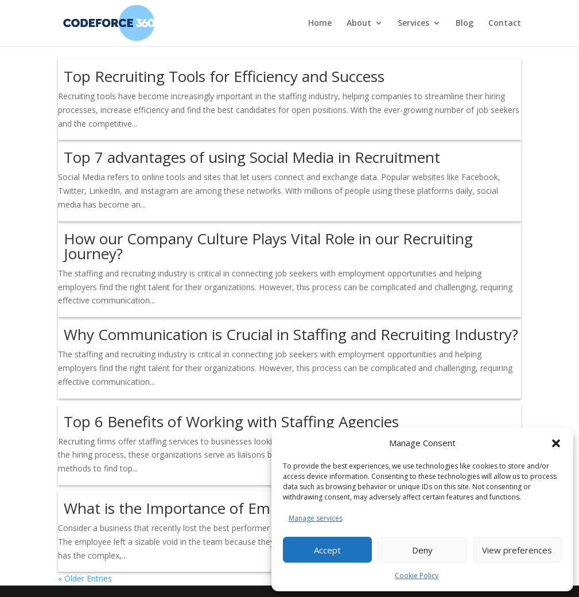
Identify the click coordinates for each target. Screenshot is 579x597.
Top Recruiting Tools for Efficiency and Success (224, 76)
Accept (327, 550)
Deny (422, 550)
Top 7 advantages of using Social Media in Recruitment (252, 157)
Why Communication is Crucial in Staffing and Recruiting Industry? (291, 334)
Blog (464, 23)
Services (413, 23)
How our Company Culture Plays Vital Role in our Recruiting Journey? (268, 246)
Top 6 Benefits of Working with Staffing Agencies (231, 421)
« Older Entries (85, 578)
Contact (504, 23)
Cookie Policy (416, 575)
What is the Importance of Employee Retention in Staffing (262, 508)
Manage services (316, 518)
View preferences (517, 550)
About (359, 23)
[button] (556, 443)
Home (320, 23)
